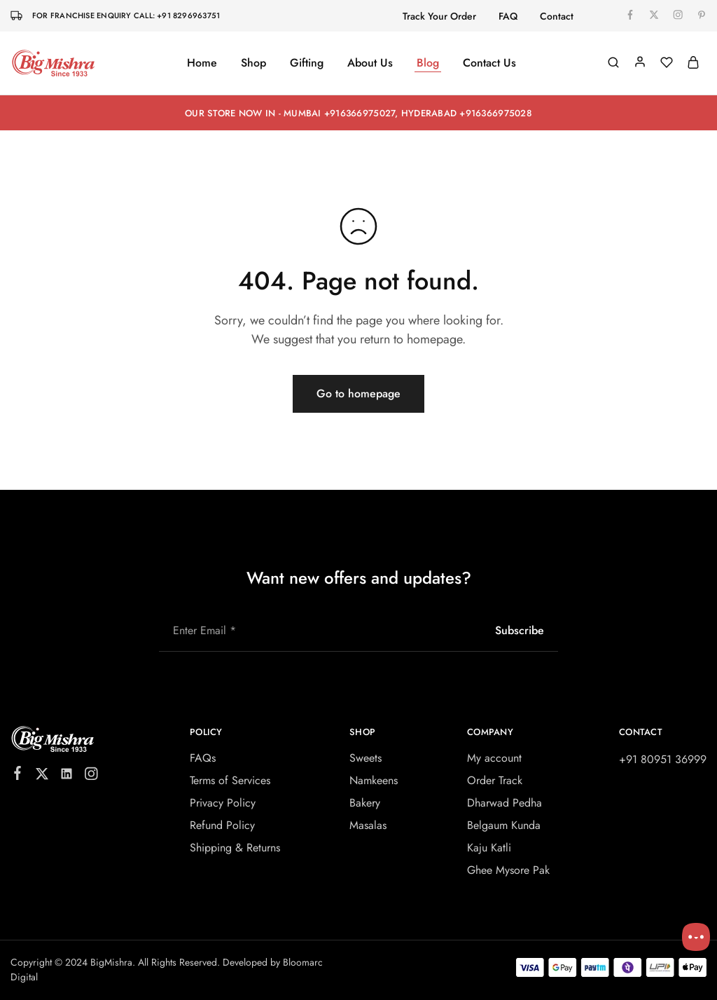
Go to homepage (358, 393)
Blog (428, 63)
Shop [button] (253, 63)
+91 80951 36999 (662, 759)
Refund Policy (222, 825)
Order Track (494, 780)
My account (494, 758)
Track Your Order (439, 16)
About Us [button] (370, 63)
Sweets (365, 758)
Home (202, 63)
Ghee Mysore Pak (508, 870)
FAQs (203, 758)
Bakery (364, 803)
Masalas (368, 825)
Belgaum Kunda (504, 825)
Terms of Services (230, 780)
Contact (556, 16)
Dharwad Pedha (504, 803)
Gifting (306, 63)
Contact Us (489, 63)
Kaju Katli (489, 848)
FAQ (508, 16)
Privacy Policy (223, 803)
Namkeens (373, 780)
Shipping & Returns (235, 848)
